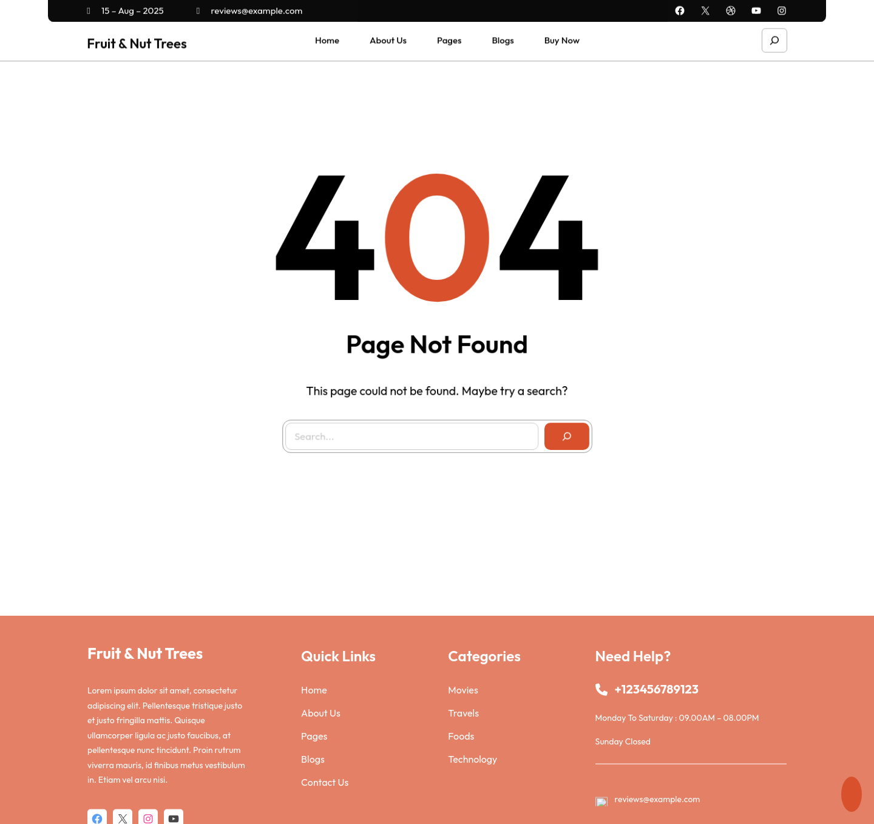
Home (314, 760)
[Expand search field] (774, 38)
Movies (463, 760)
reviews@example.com (250, 9)
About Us (320, 783)
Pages (314, 806)
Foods (461, 806)
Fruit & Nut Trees (136, 40)
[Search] (559, 429)
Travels (463, 783)
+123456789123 (657, 759)
